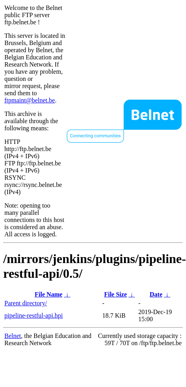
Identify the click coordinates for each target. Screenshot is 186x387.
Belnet (12, 335)
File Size (115, 294)
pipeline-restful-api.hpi (33, 315)
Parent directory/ (25, 303)
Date (156, 294)
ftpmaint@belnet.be (29, 100)
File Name (48, 294)
